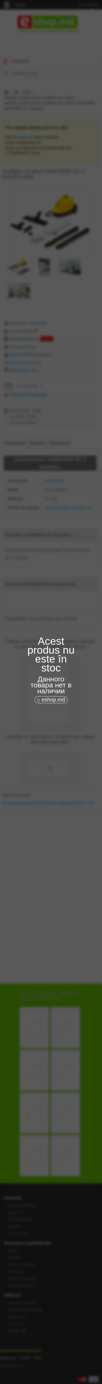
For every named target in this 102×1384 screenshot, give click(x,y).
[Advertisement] (51, 727)
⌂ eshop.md (51, 699)
